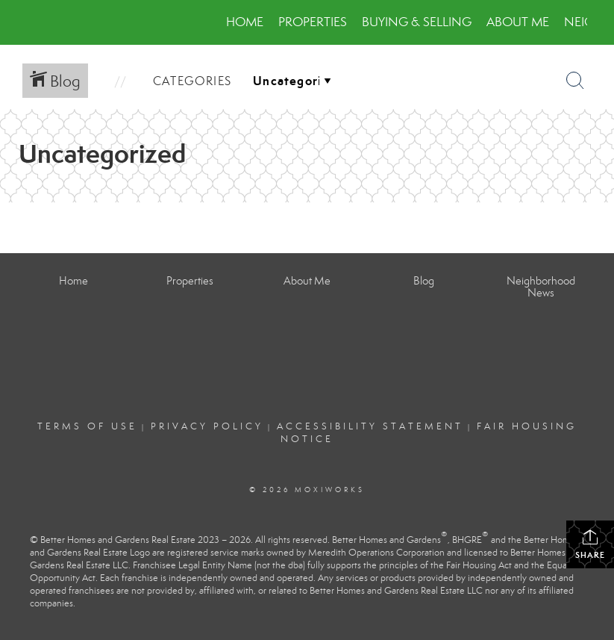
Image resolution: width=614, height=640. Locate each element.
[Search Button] (575, 80)
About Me (517, 22)
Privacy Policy (207, 426)
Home (244, 22)
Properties (312, 22)
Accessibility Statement (370, 426)
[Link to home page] (35, 22)
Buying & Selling (417, 22)
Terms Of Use (87, 426)
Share (590, 544)
